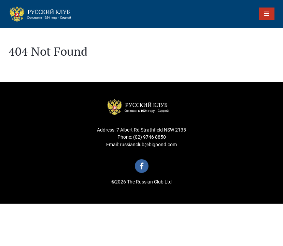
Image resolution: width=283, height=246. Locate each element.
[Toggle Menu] (266, 14)
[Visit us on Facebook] (141, 166)
